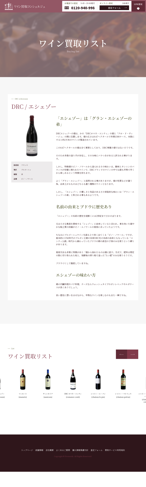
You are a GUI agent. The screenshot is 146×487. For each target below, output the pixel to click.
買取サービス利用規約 (115, 450)
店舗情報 (39, 450)
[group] (23, 383)
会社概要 (50, 450)
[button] (121, 354)
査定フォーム (114, 7)
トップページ (27, 450)
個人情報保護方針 (80, 450)
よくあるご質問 (63, 450)
